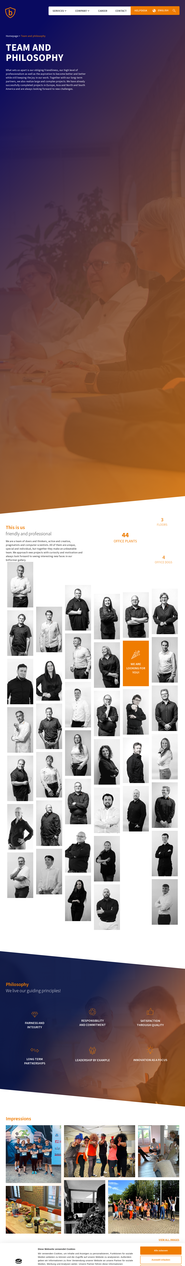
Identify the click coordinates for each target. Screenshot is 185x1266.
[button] (153, 10)
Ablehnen (161, 1246)
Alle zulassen (161, 1228)
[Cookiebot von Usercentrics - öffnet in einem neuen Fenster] (18, 1260)
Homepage (12, 36)
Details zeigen (153, 1260)
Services (59, 10)
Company (82, 10)
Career (102, 10)
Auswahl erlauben (161, 1237)
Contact (121, 10)
